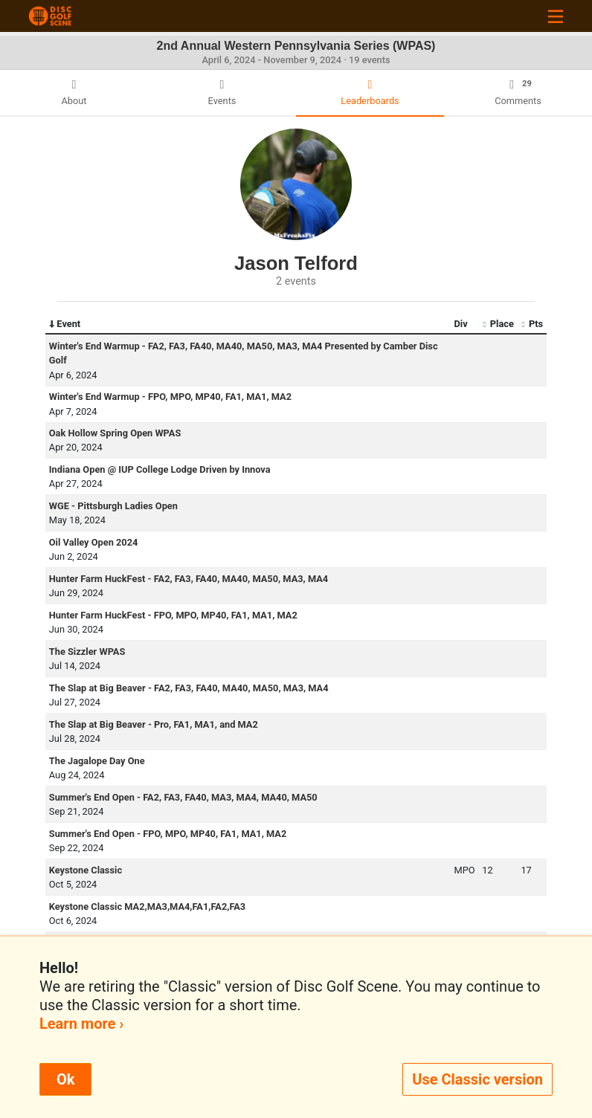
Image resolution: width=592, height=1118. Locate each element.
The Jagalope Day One (97, 760)
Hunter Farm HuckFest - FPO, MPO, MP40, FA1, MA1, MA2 (173, 615)
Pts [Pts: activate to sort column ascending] (532, 324)
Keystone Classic (85, 870)
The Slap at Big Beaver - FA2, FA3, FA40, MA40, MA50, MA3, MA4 (189, 688)
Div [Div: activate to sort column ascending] (461, 323)
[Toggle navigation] (555, 16)
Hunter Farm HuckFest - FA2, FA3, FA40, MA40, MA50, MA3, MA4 (188, 578)
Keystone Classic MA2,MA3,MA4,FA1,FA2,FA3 (147, 906)
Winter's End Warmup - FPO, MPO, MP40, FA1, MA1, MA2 (170, 396)
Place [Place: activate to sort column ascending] (498, 324)
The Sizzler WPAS (87, 651)
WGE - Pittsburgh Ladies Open (113, 505)
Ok (65, 1079)
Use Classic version (477, 1079)
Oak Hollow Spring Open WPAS (115, 433)
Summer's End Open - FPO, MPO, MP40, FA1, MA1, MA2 (167, 833)
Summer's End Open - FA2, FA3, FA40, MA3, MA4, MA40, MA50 (183, 797)
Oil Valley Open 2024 (93, 542)
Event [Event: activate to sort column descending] (64, 324)
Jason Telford (296, 263)
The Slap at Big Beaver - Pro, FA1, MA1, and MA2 (153, 724)
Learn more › (81, 1024)
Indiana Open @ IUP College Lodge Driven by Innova (160, 469)
